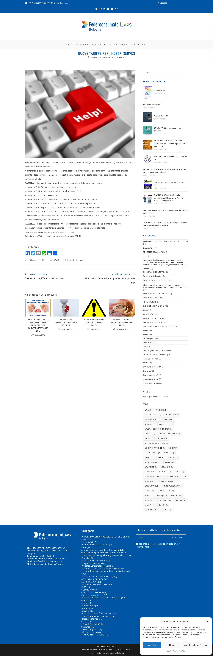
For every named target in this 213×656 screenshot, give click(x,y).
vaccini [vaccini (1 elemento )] (168, 419)
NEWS (56, 260)
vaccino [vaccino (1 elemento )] (150, 424)
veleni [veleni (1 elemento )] (149, 438)
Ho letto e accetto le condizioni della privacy (158, 544)
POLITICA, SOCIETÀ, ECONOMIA (155, 350)
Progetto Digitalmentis (152, 276)
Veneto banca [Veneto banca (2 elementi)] (152, 453)
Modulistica (148, 342)
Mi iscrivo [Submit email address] (177, 538)
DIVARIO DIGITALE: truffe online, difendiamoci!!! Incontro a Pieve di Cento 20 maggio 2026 (169, 198)
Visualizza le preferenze (195, 645)
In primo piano (149, 338)
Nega (171, 645)
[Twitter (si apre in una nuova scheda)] (96, 9)
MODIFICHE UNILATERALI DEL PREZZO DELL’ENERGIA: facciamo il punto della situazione (170, 143)
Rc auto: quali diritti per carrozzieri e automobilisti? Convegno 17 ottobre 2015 (38, 325)
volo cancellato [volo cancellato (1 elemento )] (176, 476)
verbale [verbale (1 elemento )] (169, 453)
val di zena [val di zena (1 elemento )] (165, 424)
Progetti (146, 268)
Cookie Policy (172, 651)
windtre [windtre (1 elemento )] (180, 500)
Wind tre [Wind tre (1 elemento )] (165, 500)
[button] (207, 621)
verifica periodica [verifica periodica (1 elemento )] (167, 457)
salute (145, 362)
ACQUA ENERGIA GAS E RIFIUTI (155, 293)
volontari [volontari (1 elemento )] (151, 481)
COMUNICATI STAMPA (152, 318)
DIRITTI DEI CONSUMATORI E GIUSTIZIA (158, 326)
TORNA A (46, 3)
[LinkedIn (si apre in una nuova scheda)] (108, 9)
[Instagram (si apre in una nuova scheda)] (104, 9)
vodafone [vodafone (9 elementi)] (167, 467)
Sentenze (147, 371)
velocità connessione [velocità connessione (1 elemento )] (156, 443)
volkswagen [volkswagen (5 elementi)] (166, 472)
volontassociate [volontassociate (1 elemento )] (172, 486)
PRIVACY (182, 651)
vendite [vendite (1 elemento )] (173, 448)
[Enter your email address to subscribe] (161, 537)
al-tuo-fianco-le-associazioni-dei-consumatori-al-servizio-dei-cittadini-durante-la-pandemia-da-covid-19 (165, 286)
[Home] (88, 57)
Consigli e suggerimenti (152, 322)
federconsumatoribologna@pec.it (47, 563)
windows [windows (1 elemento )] (150, 500)
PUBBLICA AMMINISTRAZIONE (155, 354)
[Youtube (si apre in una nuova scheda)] (112, 9)
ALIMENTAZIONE (149, 302)
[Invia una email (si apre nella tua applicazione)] (117, 9)
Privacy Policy (112, 646)
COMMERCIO (148, 314)
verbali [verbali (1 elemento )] (149, 457)
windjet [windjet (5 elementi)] (176, 495)
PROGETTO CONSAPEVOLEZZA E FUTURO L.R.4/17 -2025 (165, 241)
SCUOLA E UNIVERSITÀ (152, 367)
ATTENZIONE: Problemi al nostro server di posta (94, 322)
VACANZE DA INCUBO (152, 104)
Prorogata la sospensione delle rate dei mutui (65, 322)
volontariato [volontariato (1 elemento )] (169, 481)
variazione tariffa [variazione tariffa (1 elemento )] (170, 434)
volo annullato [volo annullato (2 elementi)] (154, 476)
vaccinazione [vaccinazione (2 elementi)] (152, 419)
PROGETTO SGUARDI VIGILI (154, 252)
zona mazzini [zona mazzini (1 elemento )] (152, 510)
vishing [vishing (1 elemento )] (169, 462)
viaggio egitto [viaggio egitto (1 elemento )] (153, 462)
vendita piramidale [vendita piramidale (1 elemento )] (155, 448)
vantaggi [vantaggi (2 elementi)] (150, 434)
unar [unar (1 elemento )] (148, 410)
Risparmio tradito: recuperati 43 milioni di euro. (122, 322)
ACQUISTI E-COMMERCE (152, 298)
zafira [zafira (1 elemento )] (163, 505)
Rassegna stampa (150, 359)
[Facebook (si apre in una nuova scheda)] (100, 9)
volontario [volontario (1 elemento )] (152, 486)
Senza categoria (150, 375)
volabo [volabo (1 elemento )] (149, 472)
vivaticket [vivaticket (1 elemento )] (151, 467)
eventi (145, 330)
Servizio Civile (149, 248)
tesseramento (41, 174)
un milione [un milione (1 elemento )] (172, 415)
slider (145, 256)
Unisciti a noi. (160, 90)
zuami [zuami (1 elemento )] (168, 510)
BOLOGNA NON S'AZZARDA (154, 272)
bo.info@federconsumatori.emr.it (49, 561)
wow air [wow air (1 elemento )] (150, 505)
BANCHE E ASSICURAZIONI (153, 306)
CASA (145, 310)
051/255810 (162, 3)
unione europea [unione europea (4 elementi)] (153, 415)
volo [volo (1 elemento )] (180, 472)
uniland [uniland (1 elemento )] (161, 410)
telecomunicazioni (150, 379)
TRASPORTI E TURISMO (152, 383)
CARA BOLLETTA (161, 116)
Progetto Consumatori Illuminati (156, 280)
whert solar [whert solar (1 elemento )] (167, 491)
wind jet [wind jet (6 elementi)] (162, 495)
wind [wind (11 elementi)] (149, 495)
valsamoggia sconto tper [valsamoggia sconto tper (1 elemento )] (158, 429)
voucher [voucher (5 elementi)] (150, 491)
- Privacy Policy (143, 546)
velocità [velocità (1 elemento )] (162, 438)
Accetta (152, 645)
